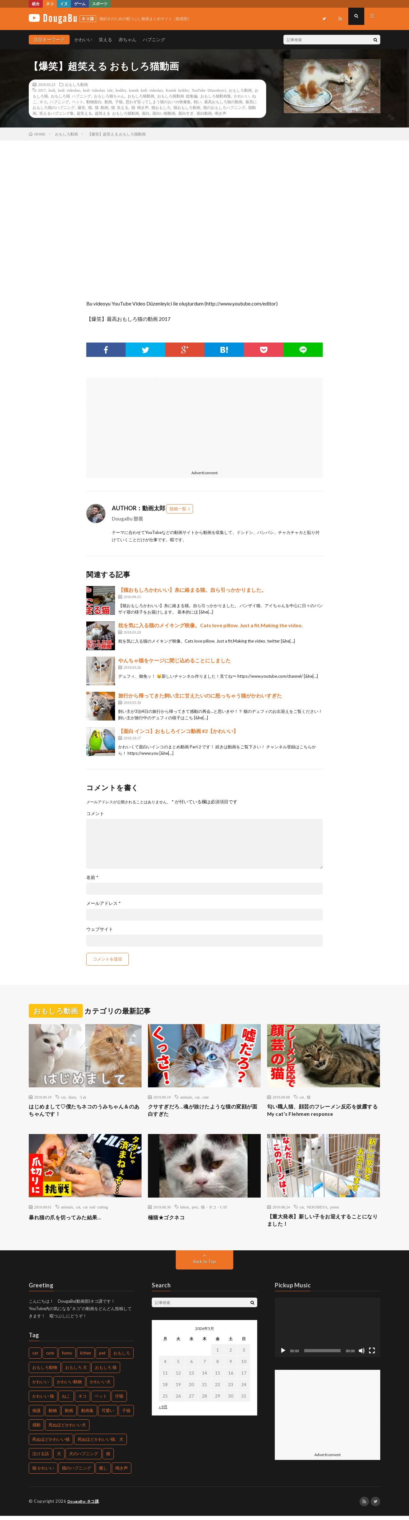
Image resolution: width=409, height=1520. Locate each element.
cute (205, 1097)
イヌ (64, 3)
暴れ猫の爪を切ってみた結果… (69, 1219)
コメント (95, 813)
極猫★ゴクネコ (168, 1219)
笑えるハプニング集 (56, 113)
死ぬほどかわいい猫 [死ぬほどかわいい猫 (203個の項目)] (51, 1443)
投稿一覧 (178, 508)
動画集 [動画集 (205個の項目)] (87, 1414)
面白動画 (204, 113)
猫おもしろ (161, 107)
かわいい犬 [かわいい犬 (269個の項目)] (100, 1386)
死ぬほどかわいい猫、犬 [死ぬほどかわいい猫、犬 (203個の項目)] (100, 1443)
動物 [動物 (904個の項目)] (53, 1414)
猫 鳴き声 (140, 107)
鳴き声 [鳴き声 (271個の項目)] (121, 1472)
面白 (146, 113)
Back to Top (205, 1265)
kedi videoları (69, 90)
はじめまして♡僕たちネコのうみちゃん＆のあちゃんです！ (85, 1111)
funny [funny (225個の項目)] (67, 1357)
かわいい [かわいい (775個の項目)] (40, 1386)
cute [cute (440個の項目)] (50, 1357)
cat (63, 1097)
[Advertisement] (143, 422)
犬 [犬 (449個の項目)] (59, 1458)
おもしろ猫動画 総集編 (177, 96)
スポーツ (99, 3)
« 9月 (163, 1410)
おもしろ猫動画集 (215, 96)
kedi (52, 90)
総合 (36, 3)
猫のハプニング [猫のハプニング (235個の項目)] (76, 1472)
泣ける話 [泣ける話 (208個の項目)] (40, 1458)
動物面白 (94, 102)
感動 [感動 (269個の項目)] (36, 1429)
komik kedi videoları (146, 90)
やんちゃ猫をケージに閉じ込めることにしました (174, 660)
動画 (108, 102)
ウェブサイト (99, 929)
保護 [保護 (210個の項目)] (36, 1414)
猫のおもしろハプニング (224, 107)
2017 (42, 90)
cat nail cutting (95, 1209)
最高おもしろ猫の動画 (223, 102)
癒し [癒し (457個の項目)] (103, 1472)
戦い (197, 102)
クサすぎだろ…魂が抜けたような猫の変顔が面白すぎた (203, 1111)
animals (186, 1097)
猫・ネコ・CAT (214, 1209)
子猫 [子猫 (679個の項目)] (126, 1414)
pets (195, 1209)
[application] (327, 1331)
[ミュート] (362, 1355)
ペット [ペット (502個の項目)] (101, 1400)
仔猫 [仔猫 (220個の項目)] (119, 1400)
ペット (77, 102)
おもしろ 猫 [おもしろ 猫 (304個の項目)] (106, 1371)
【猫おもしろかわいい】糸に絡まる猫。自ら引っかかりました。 (192, 590)
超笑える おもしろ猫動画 (117, 113)
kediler (121, 90)
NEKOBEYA (317, 1209)
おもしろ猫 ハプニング (71, 96)
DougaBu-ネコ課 (84, 1505)
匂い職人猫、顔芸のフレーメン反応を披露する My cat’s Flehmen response (323, 1111)
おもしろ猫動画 (140, 96)
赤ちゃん (127, 39)
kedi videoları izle (98, 90)
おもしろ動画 (76, 84)
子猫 (119, 102)
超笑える (84, 113)
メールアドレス (103, 903)
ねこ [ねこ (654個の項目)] (66, 1400)
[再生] (283, 1355)
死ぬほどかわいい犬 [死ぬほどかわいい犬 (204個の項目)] (67, 1429)
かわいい (83, 39)
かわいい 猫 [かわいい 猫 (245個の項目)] (43, 1400)
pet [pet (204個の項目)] (102, 1357)
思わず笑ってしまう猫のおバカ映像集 (158, 102)
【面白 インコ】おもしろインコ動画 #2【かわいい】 (178, 731)
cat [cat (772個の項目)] (35, 1357)
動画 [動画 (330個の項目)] (69, 1414)
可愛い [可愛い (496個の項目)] (108, 1414)
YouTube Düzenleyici (209, 90)
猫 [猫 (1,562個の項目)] (108, 1458)
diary (72, 1097)
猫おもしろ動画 (187, 107)
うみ (83, 1097)
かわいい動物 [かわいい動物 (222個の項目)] (69, 1386)
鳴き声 (220, 113)
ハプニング (154, 39)
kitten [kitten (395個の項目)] (85, 1357)
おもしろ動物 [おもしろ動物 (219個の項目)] (44, 1371)
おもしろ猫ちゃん (109, 96)
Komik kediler (177, 90)
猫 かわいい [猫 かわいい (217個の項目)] (43, 1472)
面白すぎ (186, 113)
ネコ (50, 3)
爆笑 (81, 107)
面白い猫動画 (163, 113)
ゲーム (80, 3)
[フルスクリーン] (372, 1355)
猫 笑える (119, 107)
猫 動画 (101, 107)
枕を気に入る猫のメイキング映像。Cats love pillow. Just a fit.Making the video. (210, 625)
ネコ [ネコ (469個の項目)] (82, 1400)
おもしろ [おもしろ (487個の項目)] (121, 1357)
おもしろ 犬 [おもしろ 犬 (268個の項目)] (76, 1371)
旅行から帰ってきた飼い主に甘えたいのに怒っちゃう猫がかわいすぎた (200, 695)
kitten (184, 1209)
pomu (334, 1209)
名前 (92, 877)
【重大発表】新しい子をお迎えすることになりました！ (323, 1223)
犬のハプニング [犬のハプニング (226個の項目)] (83, 1458)
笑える (105, 39)
